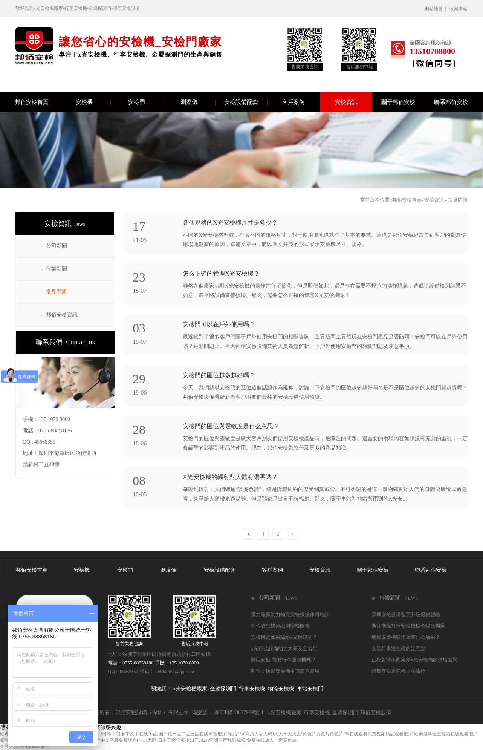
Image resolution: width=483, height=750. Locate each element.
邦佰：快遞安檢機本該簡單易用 (285, 671)
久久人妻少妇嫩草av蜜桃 (24, 746)
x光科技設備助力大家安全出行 (284, 648)
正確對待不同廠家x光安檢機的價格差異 (414, 660)
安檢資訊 (346, 102)
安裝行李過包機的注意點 (398, 648)
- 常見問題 (54, 292)
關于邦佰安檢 (403, 102)
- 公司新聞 (54, 246)
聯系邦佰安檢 (451, 102)
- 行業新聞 (54, 269)
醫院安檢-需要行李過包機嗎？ (283, 660)
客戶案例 (301, 102)
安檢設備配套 (245, 102)
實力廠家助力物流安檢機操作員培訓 (290, 614)
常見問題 (458, 200)
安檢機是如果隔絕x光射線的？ (284, 637)
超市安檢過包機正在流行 (398, 671)
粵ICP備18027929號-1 (238, 712)
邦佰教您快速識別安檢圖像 (280, 626)
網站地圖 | (436, 8)
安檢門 (145, 102)
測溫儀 (198, 102)
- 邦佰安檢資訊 (59, 315)
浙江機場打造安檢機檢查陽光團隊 (408, 626)
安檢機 (93, 102)
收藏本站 (458, 8)
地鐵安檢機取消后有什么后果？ (405, 637)
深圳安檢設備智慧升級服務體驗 (405, 614)
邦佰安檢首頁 (36, 102)
